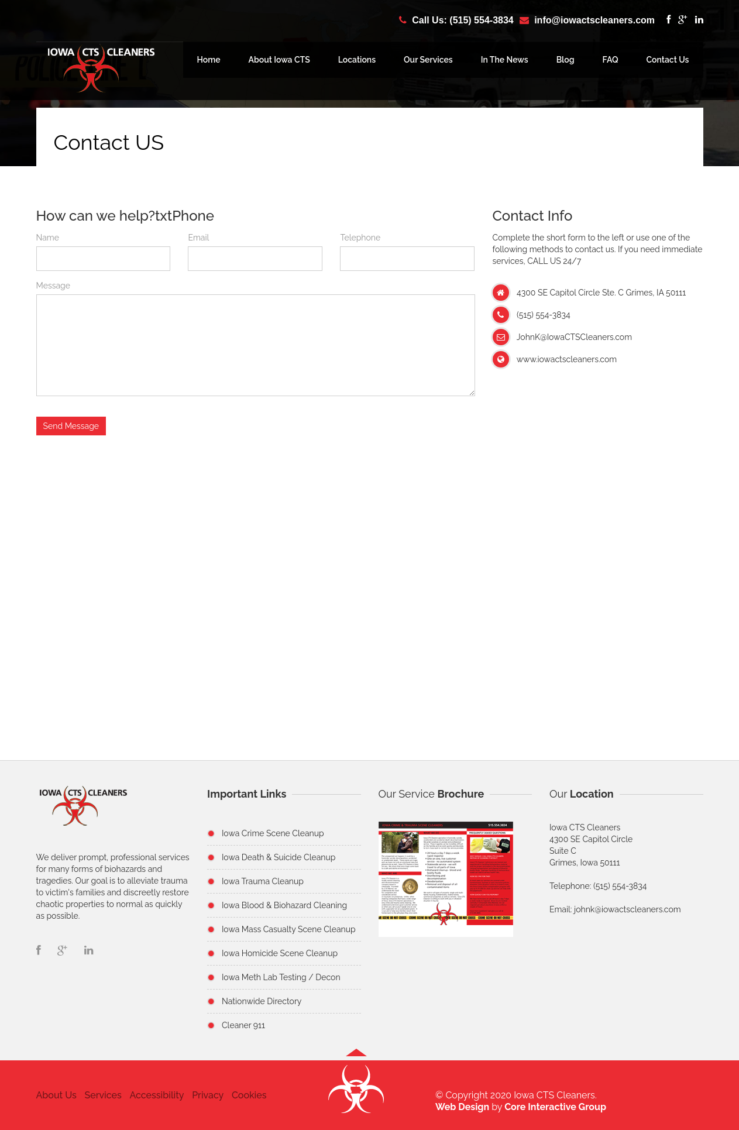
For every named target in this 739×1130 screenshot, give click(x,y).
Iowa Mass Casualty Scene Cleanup (289, 929)
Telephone (360, 237)
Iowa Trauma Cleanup (263, 881)
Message (53, 285)
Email (198, 237)
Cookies (249, 1095)
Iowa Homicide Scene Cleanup (280, 953)
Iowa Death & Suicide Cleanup (278, 857)
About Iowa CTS (279, 59)
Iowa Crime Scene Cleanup (273, 833)
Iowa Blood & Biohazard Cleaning (284, 905)
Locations (357, 59)
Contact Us (668, 59)
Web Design (462, 1106)
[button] (356, 1094)
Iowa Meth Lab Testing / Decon (281, 977)
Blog (565, 59)
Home (209, 59)
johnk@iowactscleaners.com (627, 909)
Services (102, 1095)
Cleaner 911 (243, 1025)
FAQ (610, 59)
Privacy (208, 1095)
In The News (504, 59)
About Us (56, 1095)
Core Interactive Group (555, 1106)
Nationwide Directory (261, 1001)
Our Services (428, 59)
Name (47, 237)
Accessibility (156, 1095)
